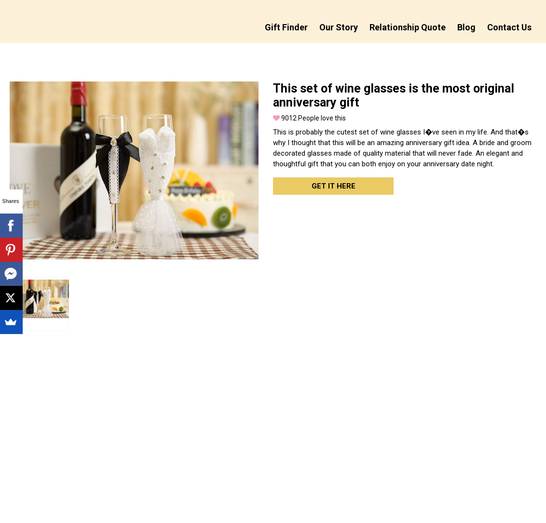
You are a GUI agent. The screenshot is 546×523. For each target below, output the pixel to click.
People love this (309, 118)
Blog (466, 27)
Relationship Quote (407, 27)
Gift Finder (286, 27)
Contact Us (509, 27)
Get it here (333, 186)
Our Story (338, 27)
